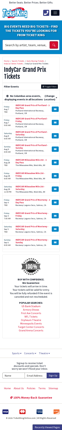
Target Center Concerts (31, 327)
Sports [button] (16, 353)
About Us (19, 388)
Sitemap (53, 388)
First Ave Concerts (31, 313)
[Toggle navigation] (55, 13)
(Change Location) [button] (50, 97)
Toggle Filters (49, 86)
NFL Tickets (31, 316)
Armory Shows (31, 309)
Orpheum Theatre (31, 320)
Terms (42, 388)
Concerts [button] (30, 353)
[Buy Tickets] (55, 109)
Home (7, 388)
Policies (31, 388)
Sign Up (53, 375)
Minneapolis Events (31, 323)
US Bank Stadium (31, 306)
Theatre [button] (44, 353)
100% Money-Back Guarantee (31, 397)
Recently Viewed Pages (47, 427)
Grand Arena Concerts (31, 330)
